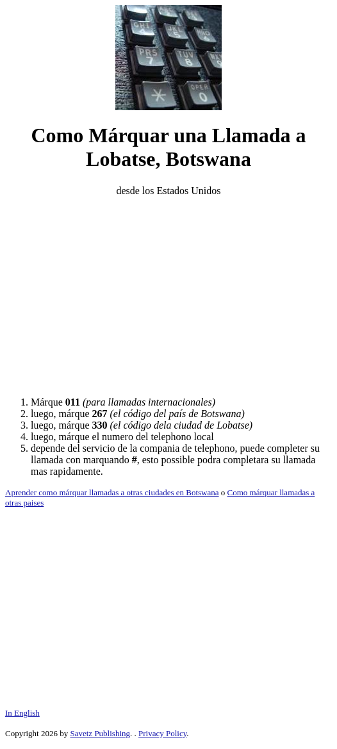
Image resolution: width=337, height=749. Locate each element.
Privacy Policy (162, 733)
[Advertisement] (168, 296)
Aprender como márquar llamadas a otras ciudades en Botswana (112, 492)
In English (22, 713)
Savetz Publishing (100, 733)
